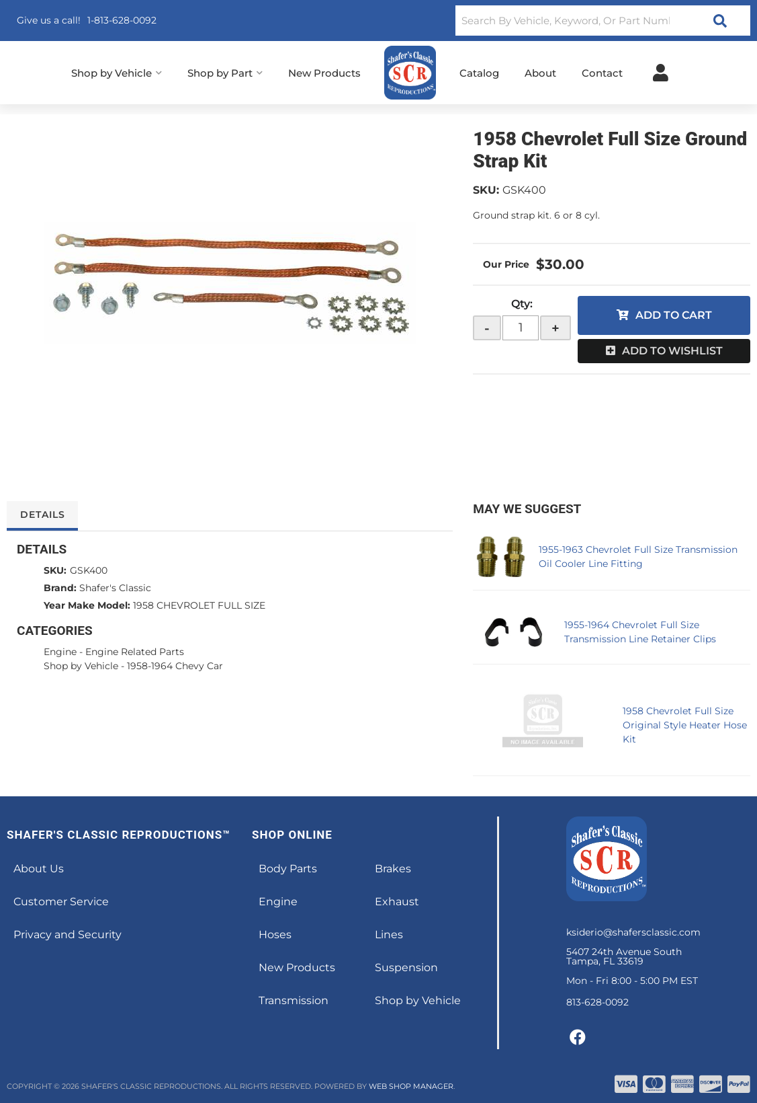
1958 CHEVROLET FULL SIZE (199, 605)
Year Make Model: (87, 605)
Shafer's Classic (115, 588)
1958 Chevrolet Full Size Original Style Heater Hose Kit (685, 725)
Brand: (60, 588)
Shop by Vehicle (81, 666)
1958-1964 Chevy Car (175, 666)
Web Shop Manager (411, 1086)
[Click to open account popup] (660, 73)
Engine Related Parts (134, 652)
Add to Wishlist (672, 350)
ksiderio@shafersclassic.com (633, 932)
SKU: (486, 190)
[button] (602, 20)
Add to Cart (673, 315)
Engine (60, 652)
